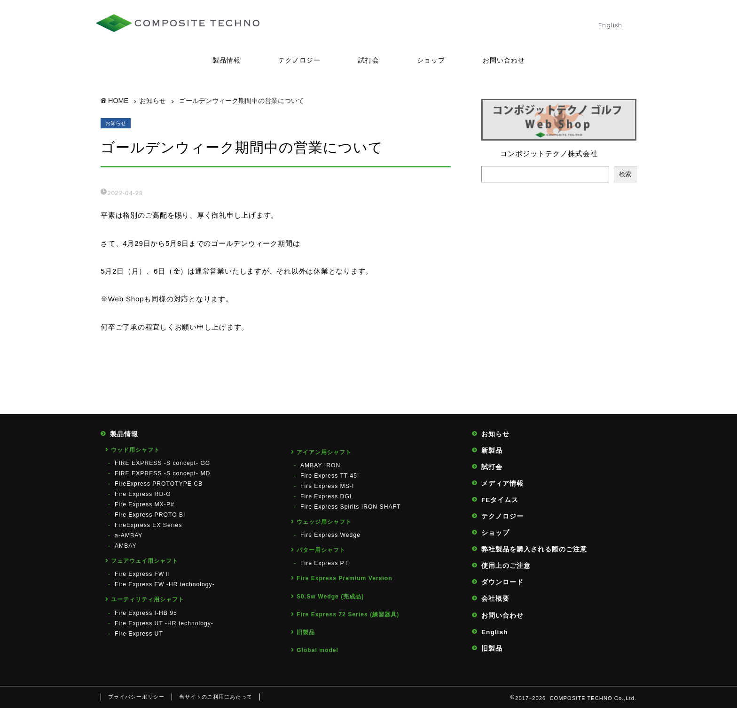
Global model (317, 650)
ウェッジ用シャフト (324, 522)
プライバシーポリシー (136, 697)
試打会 (368, 60)
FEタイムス (499, 499)
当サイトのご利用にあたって (215, 697)
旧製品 (306, 632)
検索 (625, 174)
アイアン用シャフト (324, 452)
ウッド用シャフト (135, 450)
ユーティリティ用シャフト (147, 599)
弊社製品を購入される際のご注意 (534, 549)
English (610, 25)
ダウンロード (502, 582)
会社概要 (495, 598)
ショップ (431, 60)
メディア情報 (502, 483)
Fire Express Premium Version (344, 578)
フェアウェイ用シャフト (144, 561)
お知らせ (115, 123)
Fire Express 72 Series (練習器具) (348, 614)
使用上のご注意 (506, 565)
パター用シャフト (321, 550)
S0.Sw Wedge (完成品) (330, 596)
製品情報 (226, 60)
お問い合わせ (504, 60)
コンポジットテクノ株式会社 (549, 153)
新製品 (491, 450)
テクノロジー (299, 60)
